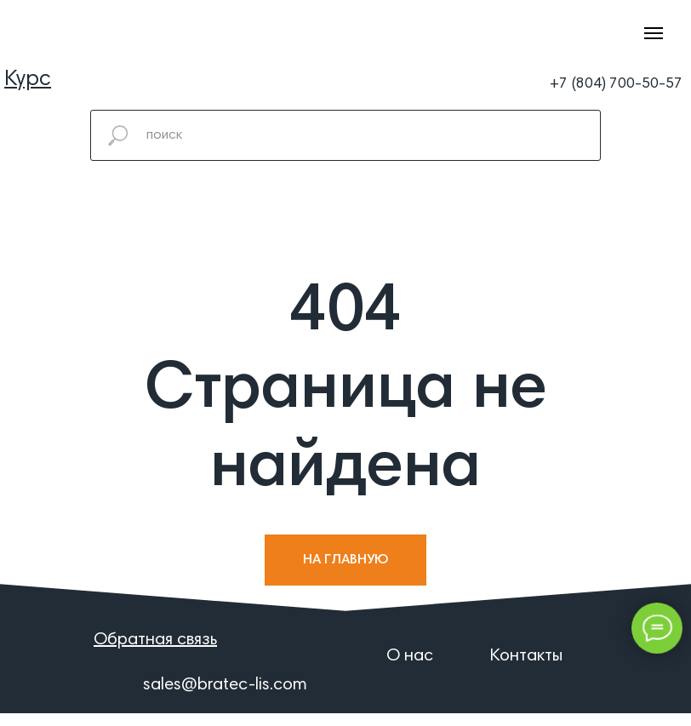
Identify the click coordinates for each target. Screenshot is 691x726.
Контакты (526, 656)
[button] (155, 640)
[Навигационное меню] (653, 33)
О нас (409, 656)
